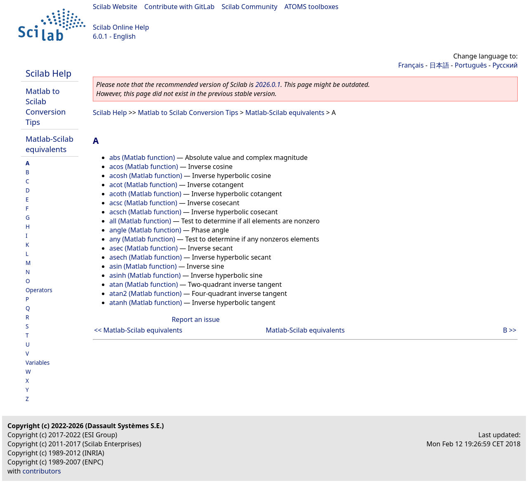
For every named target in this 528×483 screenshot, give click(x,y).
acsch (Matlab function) (145, 211)
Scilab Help (48, 73)
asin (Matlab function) (143, 266)
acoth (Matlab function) (145, 193)
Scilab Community (249, 6)
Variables (38, 362)
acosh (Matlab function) (145, 175)
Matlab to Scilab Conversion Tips (46, 106)
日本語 (439, 65)
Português (471, 65)
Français (411, 65)
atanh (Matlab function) (145, 302)
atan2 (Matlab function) (145, 293)
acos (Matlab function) (143, 166)
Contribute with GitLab (179, 6)
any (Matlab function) (142, 239)
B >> (509, 330)
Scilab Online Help (121, 27)
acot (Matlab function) (143, 184)
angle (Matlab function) (145, 229)
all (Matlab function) (140, 220)
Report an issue (195, 319)
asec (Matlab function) (143, 248)
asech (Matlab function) (145, 257)
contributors (42, 471)
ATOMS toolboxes (312, 6)
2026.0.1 (267, 84)
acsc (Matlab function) (143, 202)
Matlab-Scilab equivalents (49, 144)
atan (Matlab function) (143, 284)
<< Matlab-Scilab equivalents (138, 330)
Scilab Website (115, 6)
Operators (39, 290)
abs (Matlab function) (142, 157)
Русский (505, 65)
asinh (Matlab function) (145, 275)
